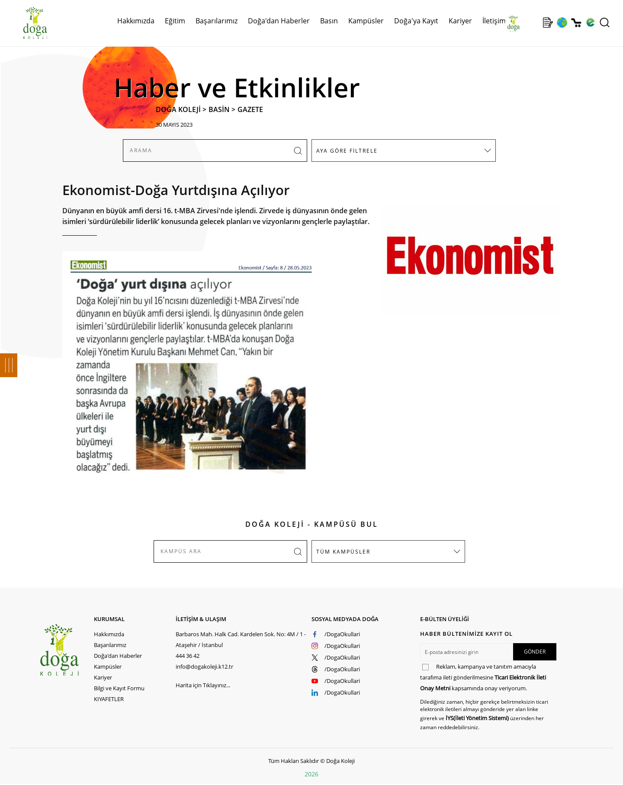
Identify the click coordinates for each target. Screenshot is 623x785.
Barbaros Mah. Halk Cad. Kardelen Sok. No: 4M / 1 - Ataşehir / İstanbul (241, 639)
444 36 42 (187, 656)
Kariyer (460, 21)
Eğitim (175, 21)
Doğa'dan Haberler (279, 21)
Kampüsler (366, 21)
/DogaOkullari (342, 634)
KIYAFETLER (109, 699)
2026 (311, 774)
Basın (329, 21)
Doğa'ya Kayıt (416, 21)
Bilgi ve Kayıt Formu (119, 688)
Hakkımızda (135, 21)
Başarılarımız (217, 21)
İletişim (494, 21)
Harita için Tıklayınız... (203, 685)
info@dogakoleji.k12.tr (204, 666)
